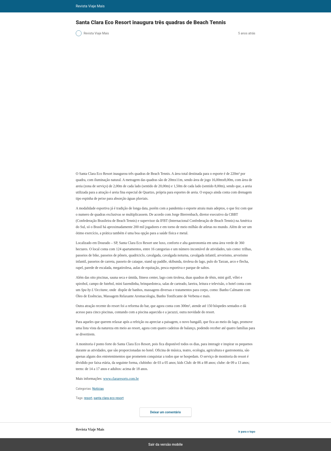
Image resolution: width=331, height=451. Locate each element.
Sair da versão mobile (165, 444)
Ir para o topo (246, 431)
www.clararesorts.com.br (121, 378)
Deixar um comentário (165, 412)
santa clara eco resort (109, 398)
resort (88, 398)
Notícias (98, 388)
